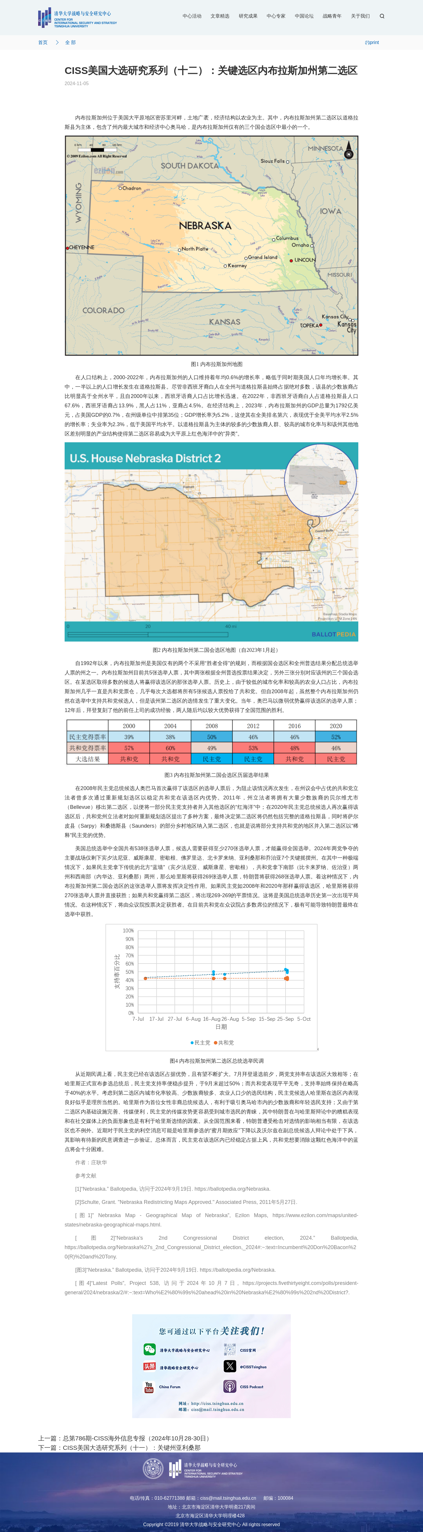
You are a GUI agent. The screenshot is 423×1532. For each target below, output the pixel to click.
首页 (43, 42)
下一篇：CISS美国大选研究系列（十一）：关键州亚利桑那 (119, 1447)
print (372, 42)
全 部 (70, 42)
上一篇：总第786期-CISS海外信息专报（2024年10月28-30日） (125, 1438)
